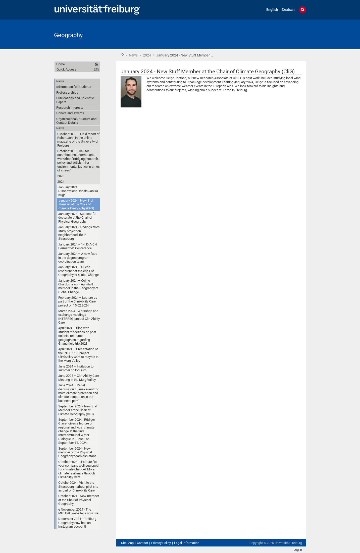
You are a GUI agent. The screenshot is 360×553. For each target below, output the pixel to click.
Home (122, 54)
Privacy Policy (161, 543)
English (272, 10)
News (133, 55)
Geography (68, 35)
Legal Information (186, 543)
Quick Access (66, 69)
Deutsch (288, 10)
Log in (297, 549)
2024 (147, 55)
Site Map (127, 543)
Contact (142, 543)
